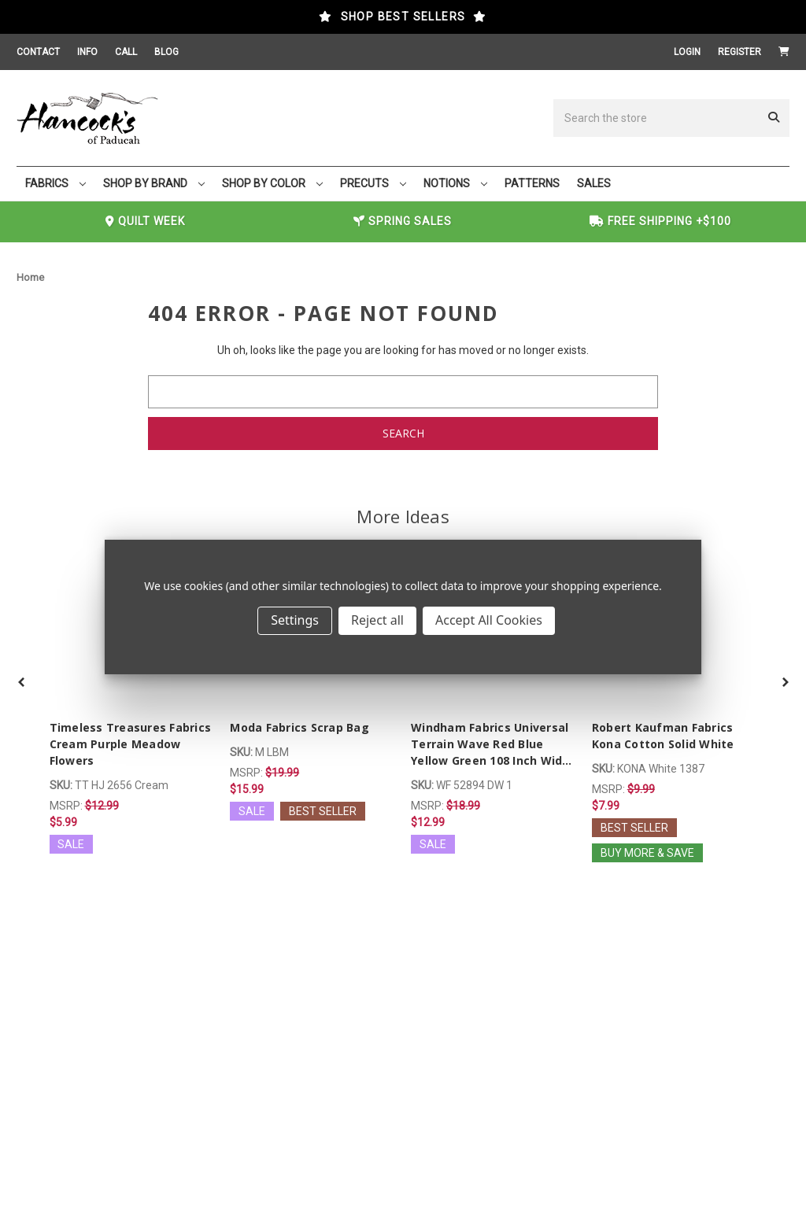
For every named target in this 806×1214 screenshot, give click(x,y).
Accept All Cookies (488, 620)
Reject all (377, 620)
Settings (295, 620)
